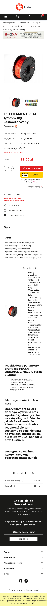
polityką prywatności (27, 524)
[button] (6, 16)
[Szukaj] (18, 16)
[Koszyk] (41, 16)
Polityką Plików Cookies (21, 598)
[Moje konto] (29, 16)
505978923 (14, 205)
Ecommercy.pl (31, 590)
